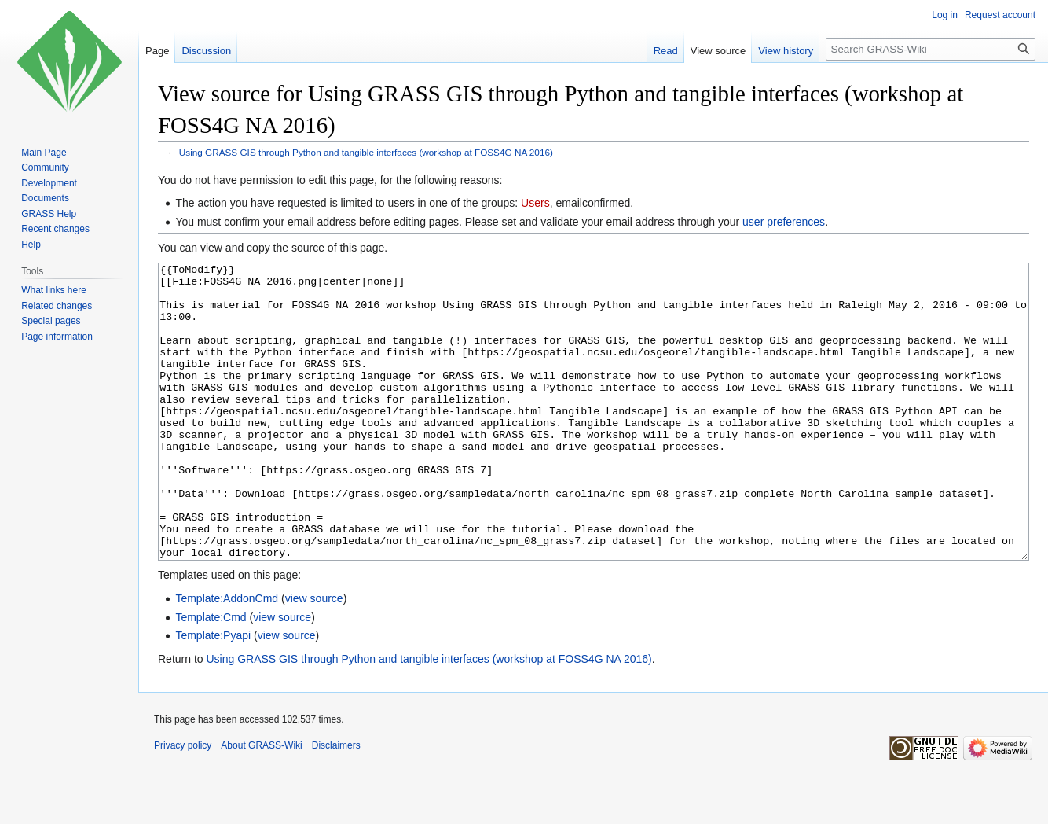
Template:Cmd (210, 676)
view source (314, 657)
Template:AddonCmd (226, 657)
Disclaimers (336, 804)
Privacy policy (182, 804)
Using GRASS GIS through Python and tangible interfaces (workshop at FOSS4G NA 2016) (366, 152)
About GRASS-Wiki (261, 804)
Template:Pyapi (213, 694)
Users (535, 203)
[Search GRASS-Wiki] (930, 49)
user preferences (783, 221)
